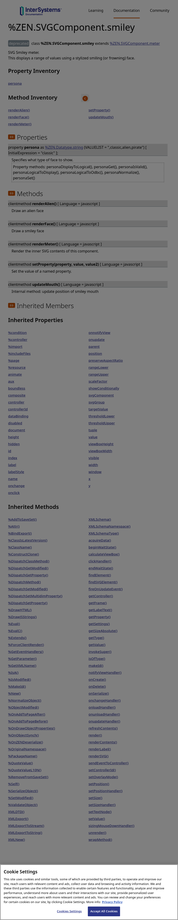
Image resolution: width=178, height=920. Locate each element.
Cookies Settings (69, 915)
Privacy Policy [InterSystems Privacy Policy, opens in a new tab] (112, 906)
